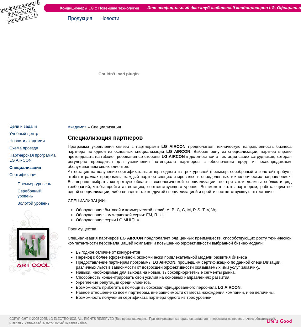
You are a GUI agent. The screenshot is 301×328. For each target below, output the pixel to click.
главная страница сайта (26, 322)
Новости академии (27, 140)
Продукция (80, 18)
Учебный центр (23, 133)
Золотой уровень (34, 203)
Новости (109, 18)
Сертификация (23, 174)
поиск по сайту (56, 322)
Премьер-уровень (34, 183)
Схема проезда (23, 148)
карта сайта (77, 322)
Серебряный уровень (29, 193)
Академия (77, 127)
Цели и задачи (23, 126)
